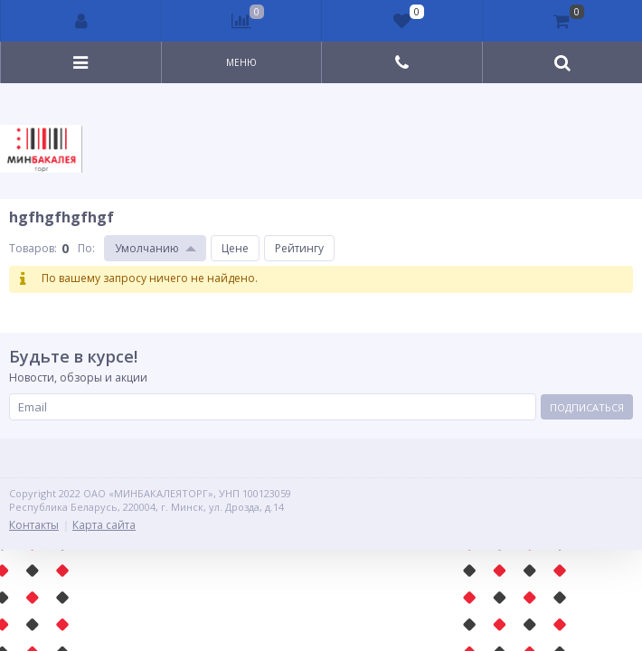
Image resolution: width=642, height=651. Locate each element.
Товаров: (33, 248)
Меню (241, 62)
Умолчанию (147, 248)
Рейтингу (299, 248)
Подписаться (587, 407)
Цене (235, 248)
